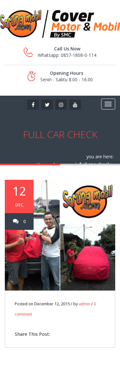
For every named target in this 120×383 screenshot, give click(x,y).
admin (84, 303)
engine (64, 164)
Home (43, 164)
